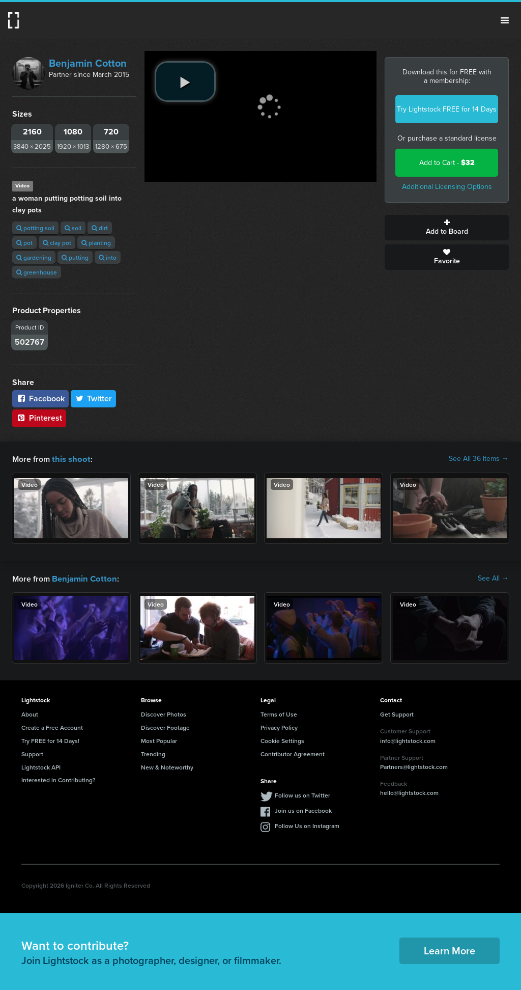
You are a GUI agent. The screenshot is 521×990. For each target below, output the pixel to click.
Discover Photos (163, 713)
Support (32, 753)
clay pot (57, 242)
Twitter (93, 398)
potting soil (35, 228)
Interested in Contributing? (58, 779)
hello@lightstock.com (409, 791)
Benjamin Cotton (88, 63)
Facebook (40, 398)
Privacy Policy (279, 726)
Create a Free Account (52, 726)
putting (75, 257)
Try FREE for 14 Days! (50, 739)
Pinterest (39, 418)
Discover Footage (165, 726)
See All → (493, 578)
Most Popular (159, 739)
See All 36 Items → (479, 459)
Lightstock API (41, 766)
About (29, 713)
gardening (33, 257)
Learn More (449, 949)
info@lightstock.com (408, 739)
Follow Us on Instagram (307, 824)
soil (73, 228)
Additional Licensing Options (447, 186)
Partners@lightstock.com (414, 765)
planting (96, 242)
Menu (505, 20)
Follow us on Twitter (302, 794)
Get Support (397, 713)
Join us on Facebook (303, 809)
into (108, 257)
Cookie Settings (282, 739)
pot (24, 242)
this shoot (70, 458)
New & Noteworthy (167, 766)
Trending (153, 753)
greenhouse (36, 272)
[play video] (185, 81)
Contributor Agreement (292, 753)
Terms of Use (278, 713)
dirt (100, 228)
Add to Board (447, 227)
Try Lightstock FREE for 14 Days (447, 109)
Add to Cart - (447, 162)
